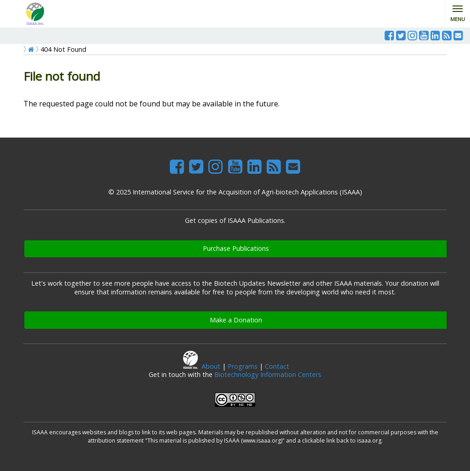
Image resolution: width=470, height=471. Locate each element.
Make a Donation (236, 320)
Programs (242, 366)
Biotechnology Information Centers (267, 374)
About (210, 366)
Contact (277, 366)
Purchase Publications (236, 248)
